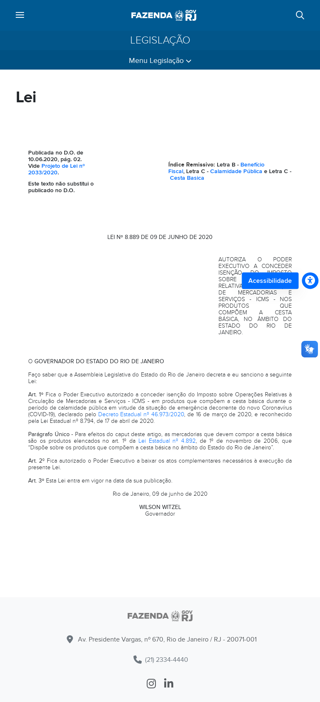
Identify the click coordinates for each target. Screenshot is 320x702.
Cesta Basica (187, 177)
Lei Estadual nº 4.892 (167, 440)
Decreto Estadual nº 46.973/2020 (141, 414)
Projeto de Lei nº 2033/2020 (56, 169)
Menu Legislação (160, 60)
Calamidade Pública (236, 171)
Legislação (160, 40)
